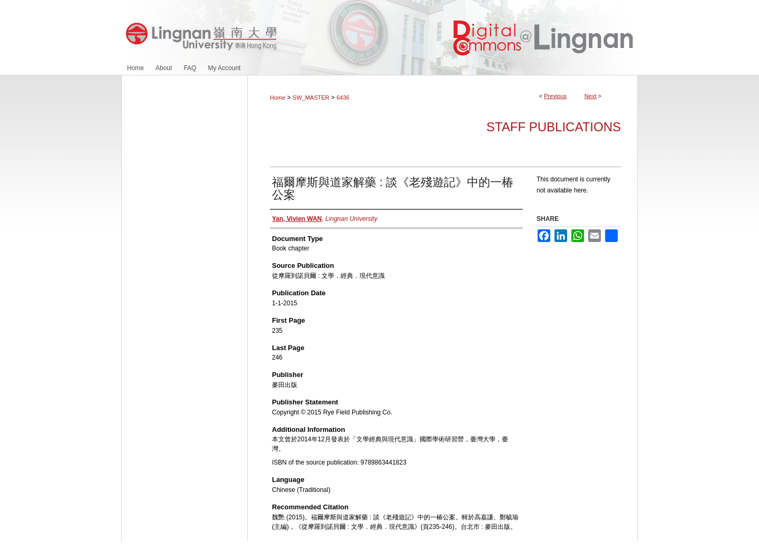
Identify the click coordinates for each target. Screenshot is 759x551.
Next (591, 96)
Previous (555, 96)
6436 (342, 97)
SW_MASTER (311, 97)
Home (277, 97)
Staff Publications (553, 127)
